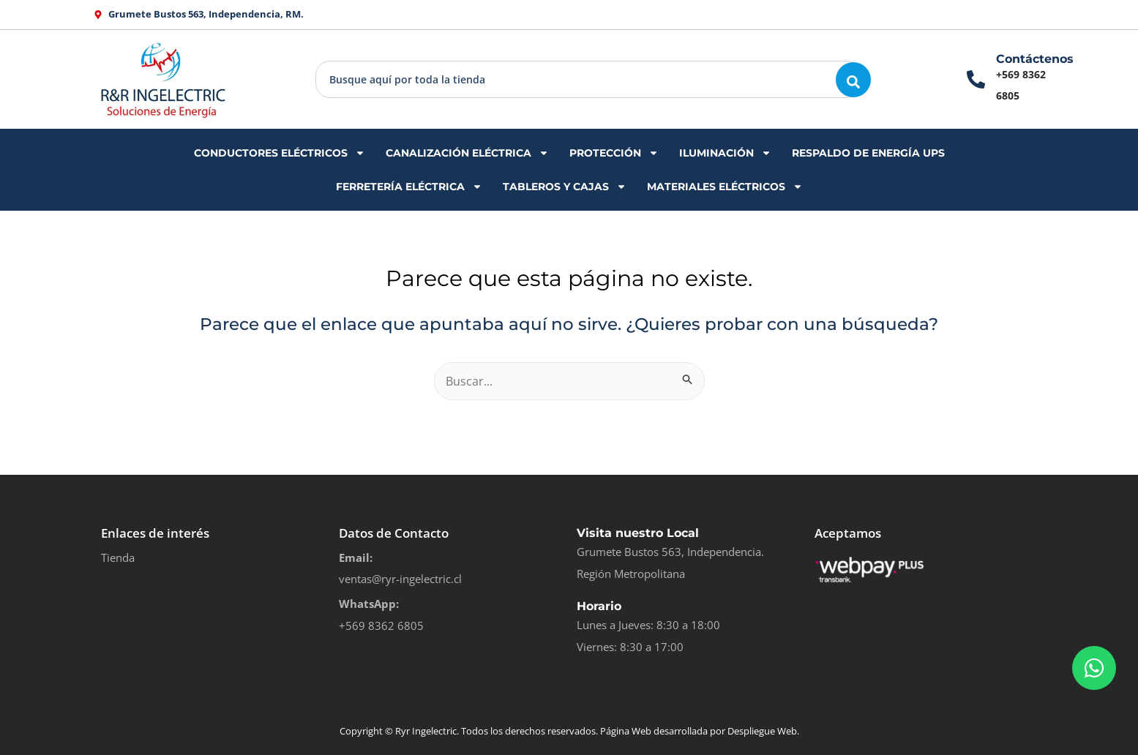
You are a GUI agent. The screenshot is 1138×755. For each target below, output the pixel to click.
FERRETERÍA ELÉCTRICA (409, 186)
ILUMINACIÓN (725, 152)
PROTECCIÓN (614, 152)
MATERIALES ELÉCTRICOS (725, 186)
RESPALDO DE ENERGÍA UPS (868, 152)
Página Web (625, 730)
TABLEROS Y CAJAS (564, 186)
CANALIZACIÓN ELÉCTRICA (467, 152)
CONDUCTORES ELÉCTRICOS (279, 152)
